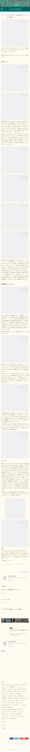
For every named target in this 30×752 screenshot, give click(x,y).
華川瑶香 (4, 698)
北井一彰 (4, 691)
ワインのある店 (12, 718)
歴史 (12, 702)
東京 (13, 684)
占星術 (16, 698)
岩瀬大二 (4, 714)
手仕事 (18, 693)
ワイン (22, 705)
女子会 (4, 718)
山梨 (24, 689)
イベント (22, 700)
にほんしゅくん (12, 689)
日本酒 (16, 691)
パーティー (14, 700)
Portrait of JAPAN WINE (7, 707)
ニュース (4, 716)
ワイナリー (12, 714)
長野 (3, 684)
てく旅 (24, 684)
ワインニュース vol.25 (5, 599)
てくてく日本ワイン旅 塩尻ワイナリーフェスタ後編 (17, 664)
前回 (2, 55)
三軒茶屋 (4, 689)
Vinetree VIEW (5, 705)
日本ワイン (19, 702)
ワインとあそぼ (15, 705)
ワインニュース (6, 700)
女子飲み (19, 714)
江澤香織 (20, 696)
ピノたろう (5, 693)
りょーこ (20, 711)
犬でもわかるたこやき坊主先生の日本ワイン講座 (12, 709)
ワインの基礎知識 (11, 687)
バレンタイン (22, 691)
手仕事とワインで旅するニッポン (9, 696)
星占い (11, 698)
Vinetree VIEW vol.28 (11, 675)
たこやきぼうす (5, 702)
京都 (3, 687)
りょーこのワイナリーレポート (9, 711)
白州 (10, 691)
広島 (8, 684)
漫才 (19, 689)
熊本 (18, 684)
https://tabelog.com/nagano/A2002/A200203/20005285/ (13, 550)
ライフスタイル (20, 716)
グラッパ (19, 687)
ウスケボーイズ (24, 698)
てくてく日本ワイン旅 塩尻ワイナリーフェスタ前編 (11, 609)
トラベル (11, 716)
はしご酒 (11, 693)
